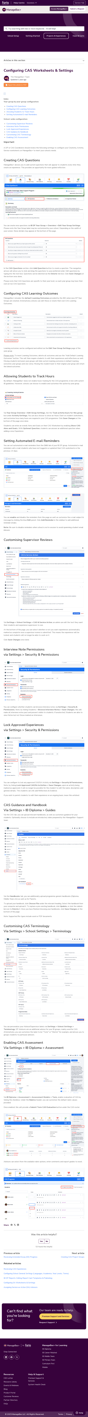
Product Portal (9, 1393)
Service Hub (79, 3)
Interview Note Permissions (17, 126)
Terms (60, 1414)
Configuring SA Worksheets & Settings (19, 1282)
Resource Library (10, 1382)
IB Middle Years (48, 1356)
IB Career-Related (49, 1353)
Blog (5, 1389)
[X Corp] (15, 1225)
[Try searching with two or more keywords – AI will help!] (44, 28)
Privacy (69, 1414)
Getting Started (33, 36)
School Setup (13, 36)
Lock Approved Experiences (17, 129)
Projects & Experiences (56, 36)
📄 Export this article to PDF (16, 85)
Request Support (48, 1322)
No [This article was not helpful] (47, 1241)
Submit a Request (77, 9)
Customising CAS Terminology (18, 134)
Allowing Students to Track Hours (20, 112)
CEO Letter (8, 1378)
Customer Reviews (11, 1396)
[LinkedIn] (18, 1225)
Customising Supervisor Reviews (19, 123)
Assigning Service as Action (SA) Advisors (20, 1287)
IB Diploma (46, 1349)
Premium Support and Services (55, 1316)
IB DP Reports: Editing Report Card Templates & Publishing (28, 1278)
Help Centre (19, 3)
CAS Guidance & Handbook (17, 132)
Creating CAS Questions (16, 106)
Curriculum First (48, 1363)
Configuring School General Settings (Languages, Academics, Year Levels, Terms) (36, 1273)
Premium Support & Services (36, 1379)
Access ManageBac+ (59, 9)
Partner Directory (11, 1400)
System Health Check (36, 1384)
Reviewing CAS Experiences (15, 1269)
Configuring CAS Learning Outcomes (20, 109)
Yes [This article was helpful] (41, 1241)
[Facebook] (11, 1225)
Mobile (45, 1367)
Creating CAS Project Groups (72, 1257)
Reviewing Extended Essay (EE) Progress (20, 1257)
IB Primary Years (48, 1360)
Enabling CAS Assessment (17, 137)
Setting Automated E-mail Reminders (21, 114)
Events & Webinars (11, 1385)
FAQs (6, 1404)
